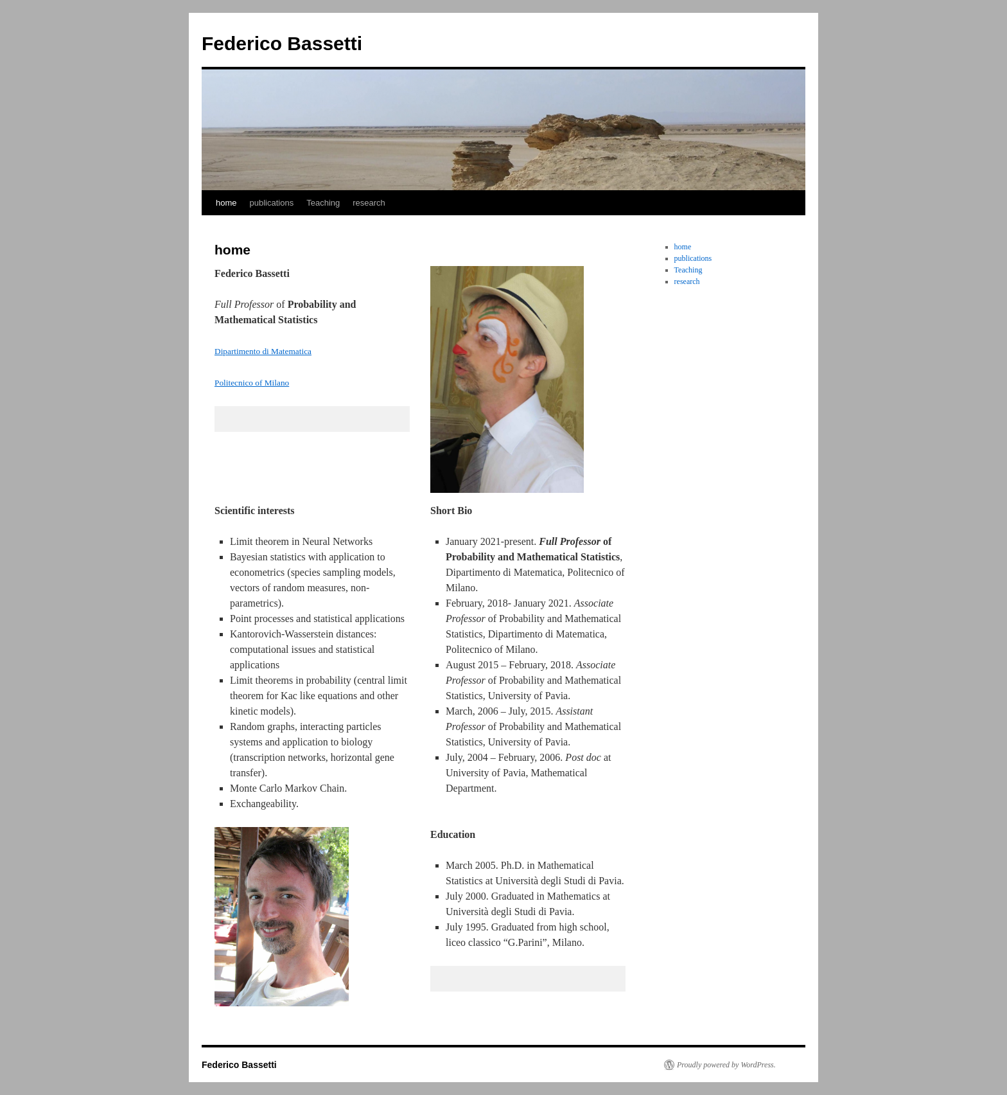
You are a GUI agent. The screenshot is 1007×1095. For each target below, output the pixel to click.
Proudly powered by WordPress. (726, 1064)
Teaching (323, 203)
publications (272, 203)
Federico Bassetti (282, 43)
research (369, 203)
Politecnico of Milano (252, 382)
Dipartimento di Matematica (263, 351)
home (226, 203)
